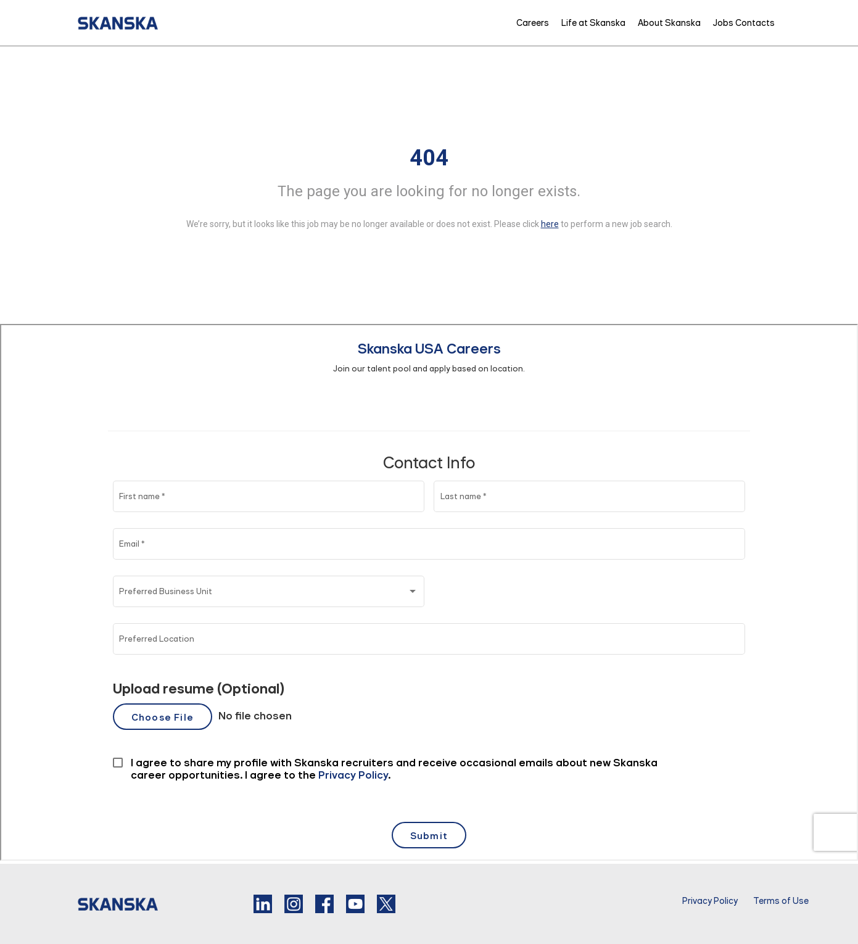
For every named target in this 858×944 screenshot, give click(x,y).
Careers (532, 22)
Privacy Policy (710, 900)
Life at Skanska (593, 22)
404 (429, 158)
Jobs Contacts (744, 22)
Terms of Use (781, 900)
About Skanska (669, 22)
